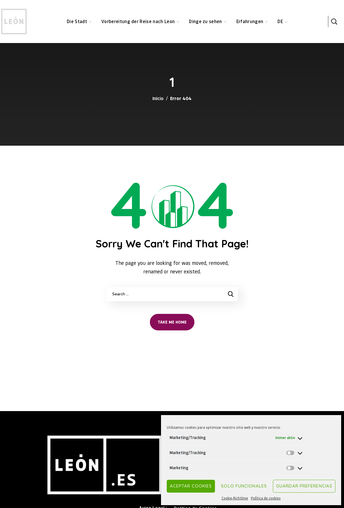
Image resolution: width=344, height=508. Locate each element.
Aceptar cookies (191, 486)
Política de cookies (266, 498)
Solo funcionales (244, 486)
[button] (334, 21)
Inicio (158, 98)
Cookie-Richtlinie (235, 498)
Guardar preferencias (304, 486)
